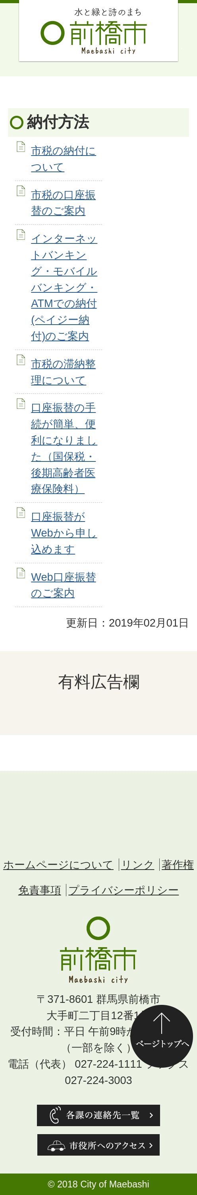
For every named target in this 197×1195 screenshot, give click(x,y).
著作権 (178, 864)
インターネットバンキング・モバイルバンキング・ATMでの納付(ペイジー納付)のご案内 (64, 287)
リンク (138, 864)
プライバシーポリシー (123, 890)
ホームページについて (58, 864)
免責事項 (39, 890)
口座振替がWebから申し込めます (64, 532)
